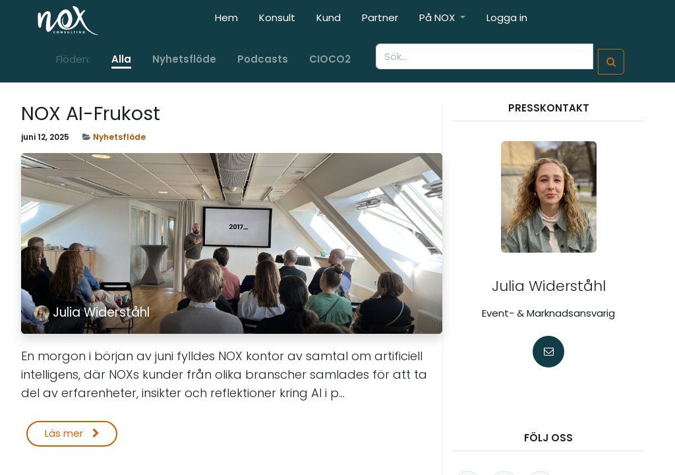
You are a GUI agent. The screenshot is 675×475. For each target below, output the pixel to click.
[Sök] (611, 62)
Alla (121, 59)
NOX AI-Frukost (90, 113)
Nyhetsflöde (119, 136)
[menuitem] (226, 21)
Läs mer (72, 433)
